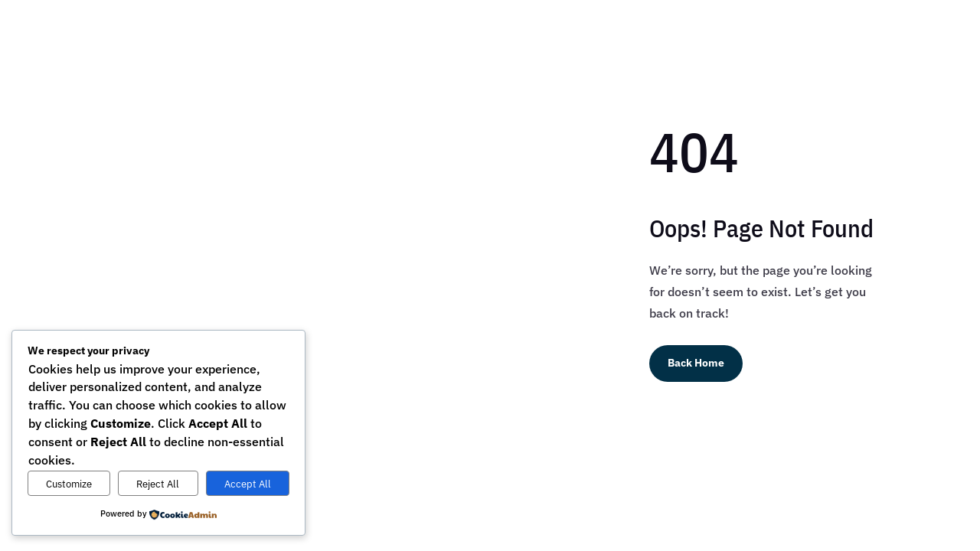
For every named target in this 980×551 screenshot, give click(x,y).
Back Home (696, 363)
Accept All (247, 484)
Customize (69, 484)
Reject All (157, 484)
